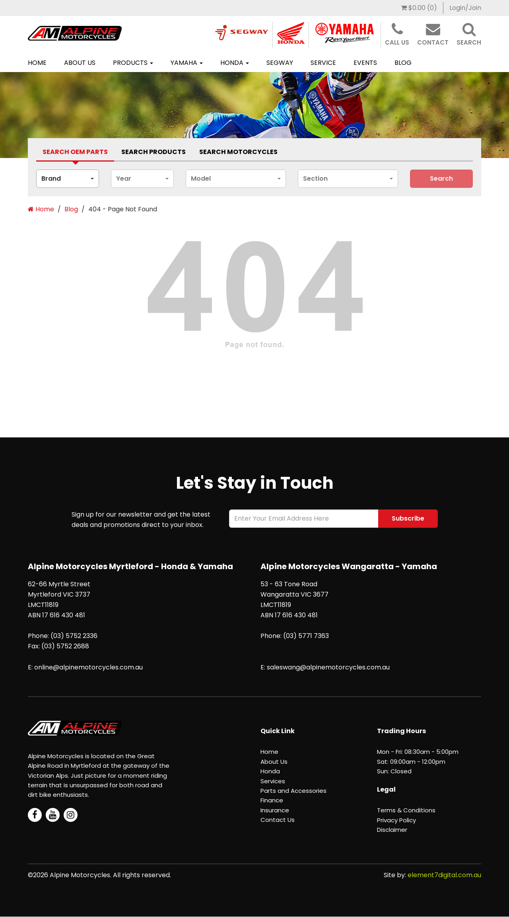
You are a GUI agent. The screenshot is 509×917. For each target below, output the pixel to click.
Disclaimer (392, 829)
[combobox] (67, 179)
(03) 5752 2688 (65, 646)
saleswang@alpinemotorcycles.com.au (328, 667)
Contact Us (277, 820)
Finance (271, 800)
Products (133, 62)
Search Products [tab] (153, 151)
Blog (71, 209)
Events (365, 62)
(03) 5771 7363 (306, 635)
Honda (234, 62)
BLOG (403, 62)
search (441, 178)
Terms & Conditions (406, 810)
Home (37, 62)
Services (272, 781)
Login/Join (465, 7)
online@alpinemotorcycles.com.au (88, 667)
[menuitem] (419, 8)
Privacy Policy (396, 820)
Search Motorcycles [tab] (238, 151)
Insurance (274, 810)
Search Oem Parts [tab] (75, 151)
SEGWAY (279, 62)
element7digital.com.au (444, 875)
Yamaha (187, 62)
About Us (79, 62)
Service (323, 62)
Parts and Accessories (293, 790)
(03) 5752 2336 (74, 635)
